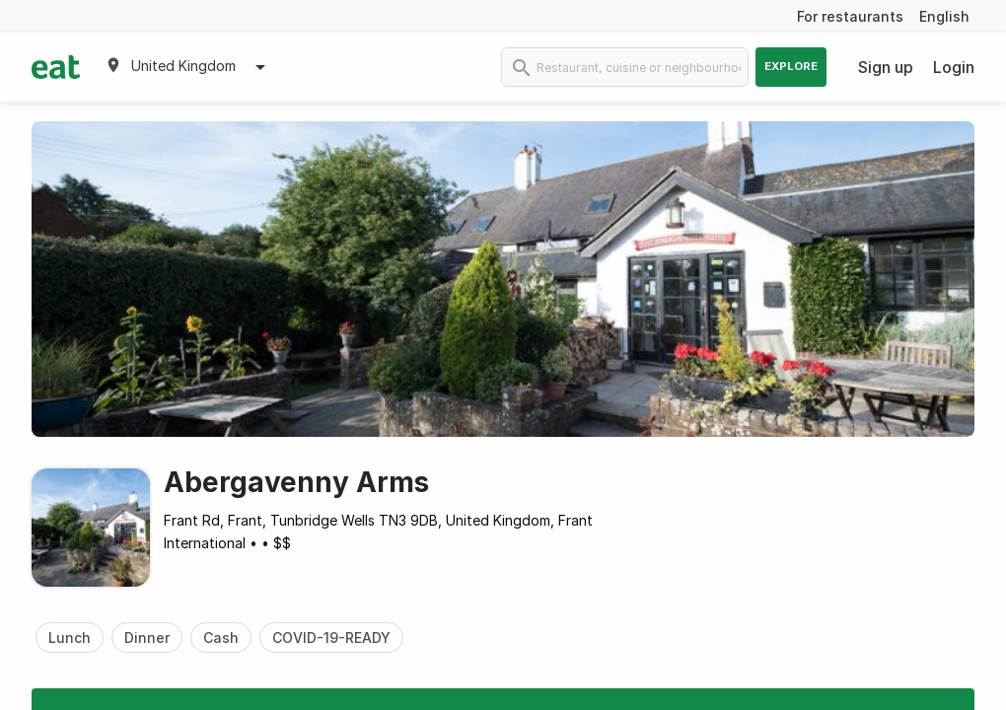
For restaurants (850, 16)
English (944, 16)
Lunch (69, 637)
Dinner (147, 637)
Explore (791, 66)
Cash (221, 637)
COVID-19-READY (331, 637)
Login (953, 67)
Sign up (885, 67)
